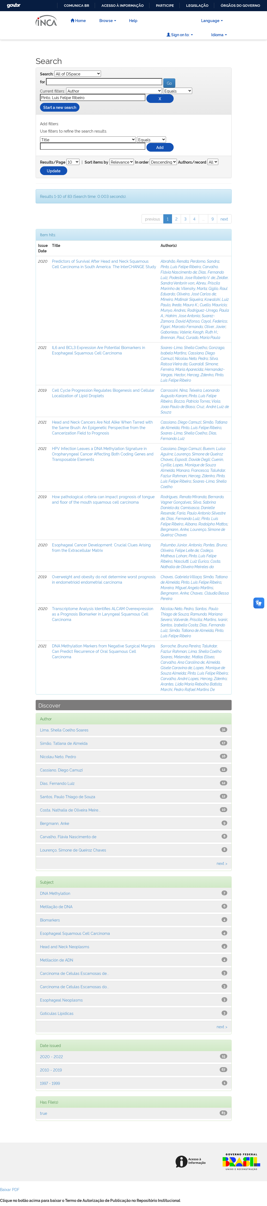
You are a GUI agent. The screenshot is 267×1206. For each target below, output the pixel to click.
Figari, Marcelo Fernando (182, 326)
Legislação (197, 6)
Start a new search (59, 107)
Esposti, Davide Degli (192, 459)
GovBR (13, 4)
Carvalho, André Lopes (180, 678)
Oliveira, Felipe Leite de (180, 550)
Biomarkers (50, 919)
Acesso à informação (123, 6)
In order (142, 162)
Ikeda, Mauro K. (185, 304)
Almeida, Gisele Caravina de (191, 664)
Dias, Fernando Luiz (183, 518)
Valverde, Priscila (187, 619)
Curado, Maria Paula (203, 337)
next (224, 218)
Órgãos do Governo (240, 6)
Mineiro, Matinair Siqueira (182, 299)
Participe (165, 6)
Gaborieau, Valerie (176, 331)
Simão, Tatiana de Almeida (191, 630)
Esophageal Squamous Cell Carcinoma (75, 933)
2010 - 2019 (51, 1069)
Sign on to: (180, 34)
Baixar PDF (9, 1189)
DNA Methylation (55, 893)
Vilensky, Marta (194, 288)
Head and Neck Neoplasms (64, 946)
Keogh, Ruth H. (205, 331)
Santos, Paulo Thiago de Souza (67, 796)
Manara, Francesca (192, 470)
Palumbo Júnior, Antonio (181, 544)
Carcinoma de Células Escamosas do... (74, 986)
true (43, 1113)
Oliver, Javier (215, 326)
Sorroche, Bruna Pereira (180, 645)
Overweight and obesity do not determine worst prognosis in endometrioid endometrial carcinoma (104, 579)
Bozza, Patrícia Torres (192, 400)
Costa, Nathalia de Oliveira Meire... (70, 809)
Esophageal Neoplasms (61, 999)
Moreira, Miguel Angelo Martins (187, 587)
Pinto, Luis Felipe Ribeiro (181, 266)
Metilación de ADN (56, 959)
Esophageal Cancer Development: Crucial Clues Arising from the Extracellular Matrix (101, 547)
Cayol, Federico (214, 320)
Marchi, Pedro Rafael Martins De (188, 689)
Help (133, 20)
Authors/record (192, 162)
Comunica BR (76, 6)
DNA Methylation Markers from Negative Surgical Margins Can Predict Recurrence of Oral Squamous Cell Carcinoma (103, 651)
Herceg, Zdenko (200, 374)
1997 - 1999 (50, 1083)
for (42, 82)
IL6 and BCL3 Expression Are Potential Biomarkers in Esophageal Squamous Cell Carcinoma (98, 350)
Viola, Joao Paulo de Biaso (191, 403)
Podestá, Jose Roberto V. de (192, 277)
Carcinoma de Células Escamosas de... (74, 973)
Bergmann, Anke (175, 529)
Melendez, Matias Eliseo (194, 656)
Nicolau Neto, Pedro (191, 358)
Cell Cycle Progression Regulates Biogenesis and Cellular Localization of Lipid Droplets (103, 392)
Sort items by (96, 162)
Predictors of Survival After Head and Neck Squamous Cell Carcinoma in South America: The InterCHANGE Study (104, 263)
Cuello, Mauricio (213, 304)
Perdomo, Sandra (204, 261)
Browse (107, 20)
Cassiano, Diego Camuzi (181, 421)
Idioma (219, 34)
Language (212, 20)
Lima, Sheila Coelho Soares (64, 729)
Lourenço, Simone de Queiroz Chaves (73, 849)
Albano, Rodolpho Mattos (206, 523)
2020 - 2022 (51, 1056)
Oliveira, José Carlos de (196, 293)
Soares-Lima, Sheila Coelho (184, 347)
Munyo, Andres (173, 310)
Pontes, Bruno (215, 544)
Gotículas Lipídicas (56, 1013)
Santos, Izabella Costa (179, 624)
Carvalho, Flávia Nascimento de (190, 269)
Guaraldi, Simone (203, 363)
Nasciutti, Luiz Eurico (191, 561)
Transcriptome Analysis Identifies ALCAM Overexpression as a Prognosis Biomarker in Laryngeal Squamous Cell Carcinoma (102, 614)
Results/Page (52, 162)
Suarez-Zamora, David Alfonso (188, 318)
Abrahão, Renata (175, 261)
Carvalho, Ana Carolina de (182, 662)
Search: (46, 74)
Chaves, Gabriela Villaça (181, 576)
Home (78, 20)
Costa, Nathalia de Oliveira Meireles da (191, 563)
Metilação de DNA (56, 906)
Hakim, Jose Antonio (182, 315)
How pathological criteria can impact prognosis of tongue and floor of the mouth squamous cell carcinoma (103, 499)
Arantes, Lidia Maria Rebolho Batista (191, 683)
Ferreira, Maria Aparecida (182, 369)
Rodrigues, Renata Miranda (183, 496)
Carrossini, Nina (174, 390)
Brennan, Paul (172, 337)
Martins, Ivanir (215, 619)
